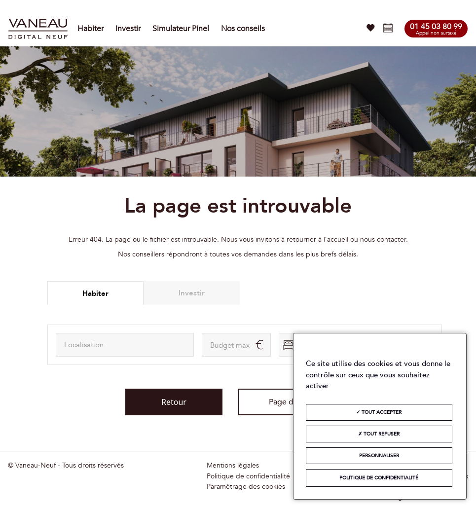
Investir (128, 28)
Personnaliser (379, 455)
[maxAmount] (236, 345)
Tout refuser (379, 434)
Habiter (90, 28)
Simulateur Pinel (180, 28)
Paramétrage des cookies (246, 487)
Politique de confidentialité (248, 476)
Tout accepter (379, 412)
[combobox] (125, 345)
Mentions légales (233, 466)
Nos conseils (243, 28)
